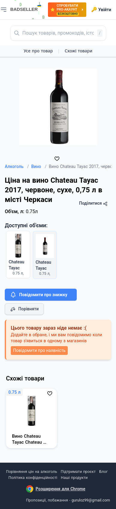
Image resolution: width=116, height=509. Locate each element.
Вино (38, 166)
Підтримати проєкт (78, 471)
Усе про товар (38, 51)
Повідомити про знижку (38, 294)
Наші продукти (74, 477)
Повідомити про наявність (39, 350)
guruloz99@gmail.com (91, 500)
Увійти (101, 9)
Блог (103, 471)
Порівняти (24, 309)
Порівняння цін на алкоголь (31, 471)
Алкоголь (17, 166)
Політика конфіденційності (32, 477)
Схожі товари (78, 51)
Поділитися (93, 203)
